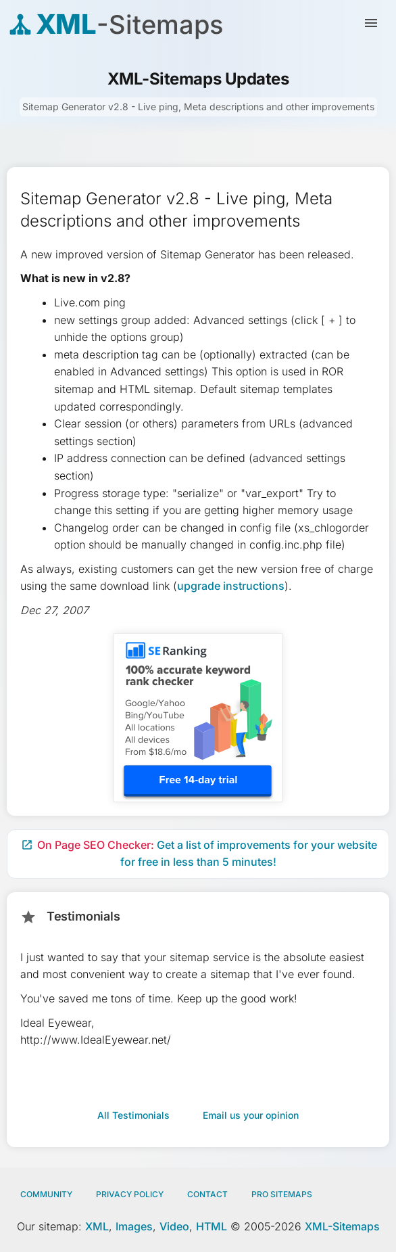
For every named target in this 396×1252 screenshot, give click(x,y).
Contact (207, 1194)
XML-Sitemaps (342, 1226)
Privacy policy (130, 1194)
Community (46, 1194)
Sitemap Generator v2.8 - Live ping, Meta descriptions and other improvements (198, 106)
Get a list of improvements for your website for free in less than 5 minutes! (199, 853)
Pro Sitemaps (281, 1194)
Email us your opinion (251, 1115)
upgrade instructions (230, 586)
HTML (211, 1226)
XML (97, 1226)
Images (134, 1226)
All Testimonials (133, 1115)
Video (174, 1226)
